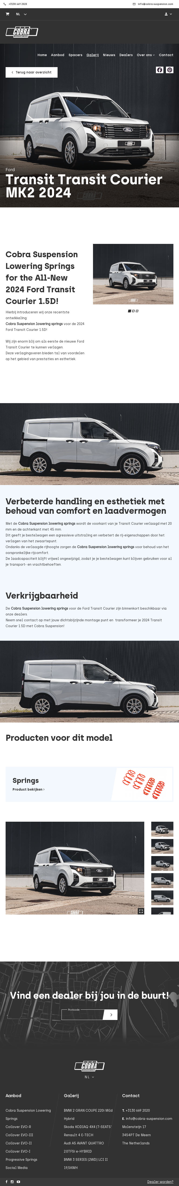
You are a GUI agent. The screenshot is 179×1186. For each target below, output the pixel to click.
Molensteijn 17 (134, 1127)
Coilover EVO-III (19, 1135)
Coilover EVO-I (18, 1151)
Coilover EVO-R (18, 1127)
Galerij (92, 55)
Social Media (17, 1168)
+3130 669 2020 (138, 1111)
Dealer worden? (160, 1182)
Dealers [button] (126, 55)
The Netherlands (136, 1143)
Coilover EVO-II (19, 1143)
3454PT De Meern (136, 1135)
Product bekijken (29, 790)
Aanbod (57, 55)
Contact (166, 55)
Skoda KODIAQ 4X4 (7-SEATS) (88, 1127)
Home (42, 55)
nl (18, 14)
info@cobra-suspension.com (149, 1119)
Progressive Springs (21, 1160)
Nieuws (109, 55)
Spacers (75, 55)
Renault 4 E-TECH (78, 1135)
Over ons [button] (146, 55)
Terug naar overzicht (32, 72)
